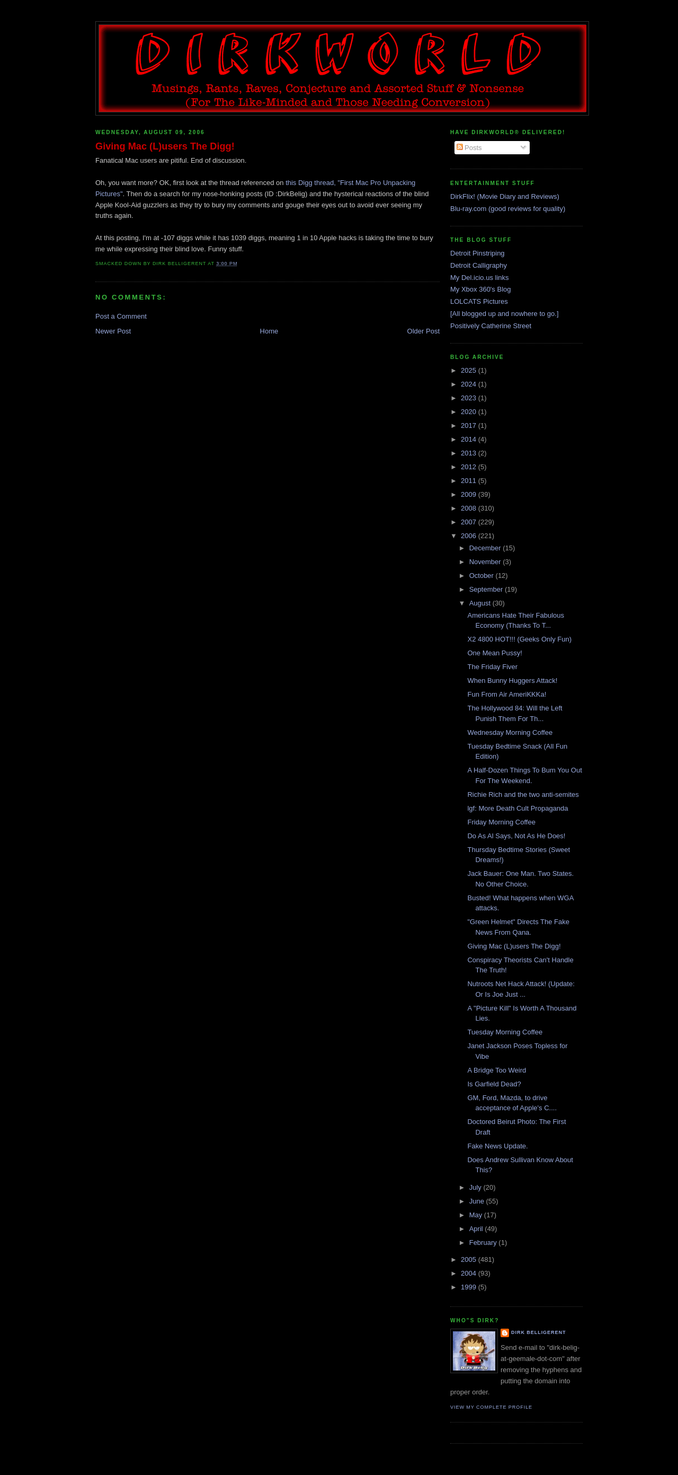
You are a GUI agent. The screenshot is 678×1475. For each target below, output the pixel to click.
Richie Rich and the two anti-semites (522, 794)
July (476, 1187)
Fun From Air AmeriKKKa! (506, 694)
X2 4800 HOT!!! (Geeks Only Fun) (519, 639)
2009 (469, 494)
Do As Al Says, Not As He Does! (516, 836)
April (477, 1229)
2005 (469, 1259)
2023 (469, 398)
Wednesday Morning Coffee (509, 732)
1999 (469, 1287)
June (477, 1201)
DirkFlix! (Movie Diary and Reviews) (504, 196)
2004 (469, 1273)
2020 (469, 412)
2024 (469, 384)
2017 (469, 425)
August (481, 603)
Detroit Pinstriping (477, 253)
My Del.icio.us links (479, 278)
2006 (469, 536)
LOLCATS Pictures (479, 301)
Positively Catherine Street (490, 326)
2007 (469, 522)
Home (269, 331)
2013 (469, 453)
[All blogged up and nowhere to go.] (504, 314)
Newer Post (113, 331)
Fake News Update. (497, 1146)
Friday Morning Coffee (501, 822)
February (484, 1242)
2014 (469, 439)
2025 (469, 370)
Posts (469, 148)
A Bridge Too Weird (496, 1070)
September (487, 589)
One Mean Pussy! (494, 653)
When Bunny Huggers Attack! (512, 680)
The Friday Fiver (492, 667)
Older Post (423, 331)
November (486, 562)
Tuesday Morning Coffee (504, 1032)
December (486, 548)
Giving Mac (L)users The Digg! (165, 146)
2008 (469, 508)
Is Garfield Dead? (494, 1084)
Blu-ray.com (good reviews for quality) (507, 209)
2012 (469, 467)
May (476, 1215)
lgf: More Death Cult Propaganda (517, 808)
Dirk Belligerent (538, 1332)
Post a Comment (121, 316)
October (482, 576)
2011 (469, 481)
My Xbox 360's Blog (480, 289)
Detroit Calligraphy (478, 265)
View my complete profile (491, 1407)
